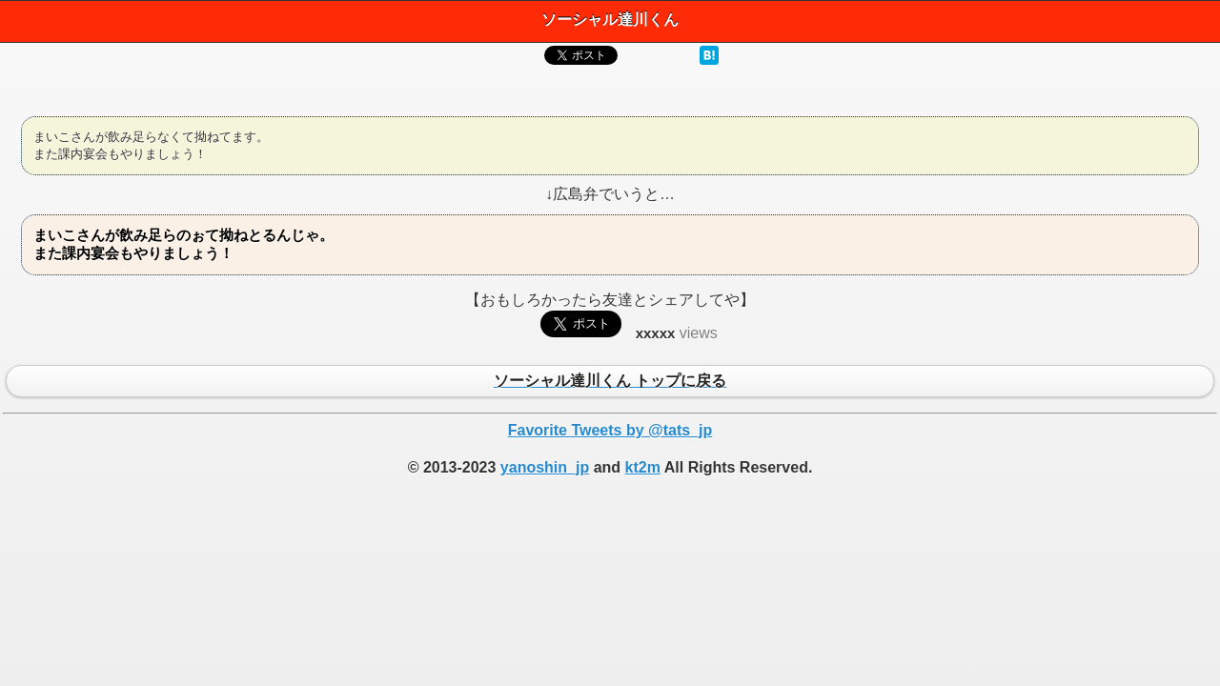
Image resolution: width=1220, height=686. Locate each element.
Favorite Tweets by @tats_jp (610, 430)
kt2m (643, 467)
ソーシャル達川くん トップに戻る (610, 382)
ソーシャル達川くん (610, 19)
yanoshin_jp (544, 467)
